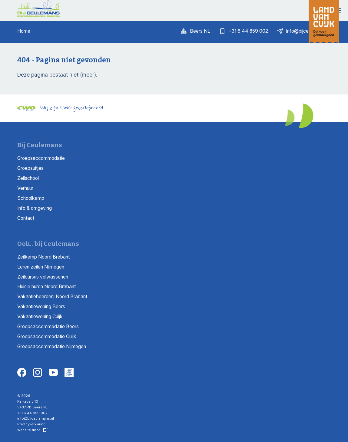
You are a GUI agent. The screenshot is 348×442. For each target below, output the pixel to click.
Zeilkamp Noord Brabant (43, 257)
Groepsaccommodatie (41, 158)
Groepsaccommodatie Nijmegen (51, 346)
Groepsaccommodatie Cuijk (46, 336)
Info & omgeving (34, 208)
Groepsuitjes (30, 168)
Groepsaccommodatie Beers (48, 326)
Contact (25, 218)
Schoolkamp (30, 198)
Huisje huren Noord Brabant (46, 286)
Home (23, 31)
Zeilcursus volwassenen (42, 277)
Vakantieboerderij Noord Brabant (52, 296)
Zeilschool (28, 178)
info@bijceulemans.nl (35, 418)
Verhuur (25, 188)
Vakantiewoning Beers (41, 306)
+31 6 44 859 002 (32, 413)
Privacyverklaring (31, 424)
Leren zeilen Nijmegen (40, 267)
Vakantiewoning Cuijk (40, 316)
